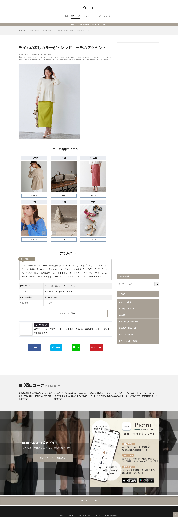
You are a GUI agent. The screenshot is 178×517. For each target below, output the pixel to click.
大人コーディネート (49, 59)
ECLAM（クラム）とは (129, 334)
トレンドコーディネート (93, 57)
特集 (66, 16)
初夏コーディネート (35, 59)
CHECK (34, 196)
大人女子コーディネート (65, 59)
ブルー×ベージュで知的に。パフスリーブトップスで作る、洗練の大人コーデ (142, 394)
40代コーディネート (41, 57)
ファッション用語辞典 (129, 341)
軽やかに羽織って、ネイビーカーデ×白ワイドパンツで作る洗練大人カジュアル (106, 394)
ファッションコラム (128, 309)
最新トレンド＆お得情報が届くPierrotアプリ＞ (89, 24)
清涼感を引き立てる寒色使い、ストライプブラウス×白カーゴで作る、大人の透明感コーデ (35, 396)
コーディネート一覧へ (65, 313)
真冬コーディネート (93, 59)
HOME (23, 30)
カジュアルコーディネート (58, 57)
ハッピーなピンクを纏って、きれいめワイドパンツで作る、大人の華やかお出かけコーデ (71, 396)
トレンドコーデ (88, 16)
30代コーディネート (27, 57)
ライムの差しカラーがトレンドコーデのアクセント (72, 30)
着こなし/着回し (126, 302)
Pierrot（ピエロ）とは (129, 322)
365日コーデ (47, 30)
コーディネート (34, 30)
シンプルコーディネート (76, 57)
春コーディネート (80, 59)
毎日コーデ (75, 16)
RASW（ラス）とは (128, 328)
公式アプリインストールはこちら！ (53, 458)
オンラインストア (104, 16)
